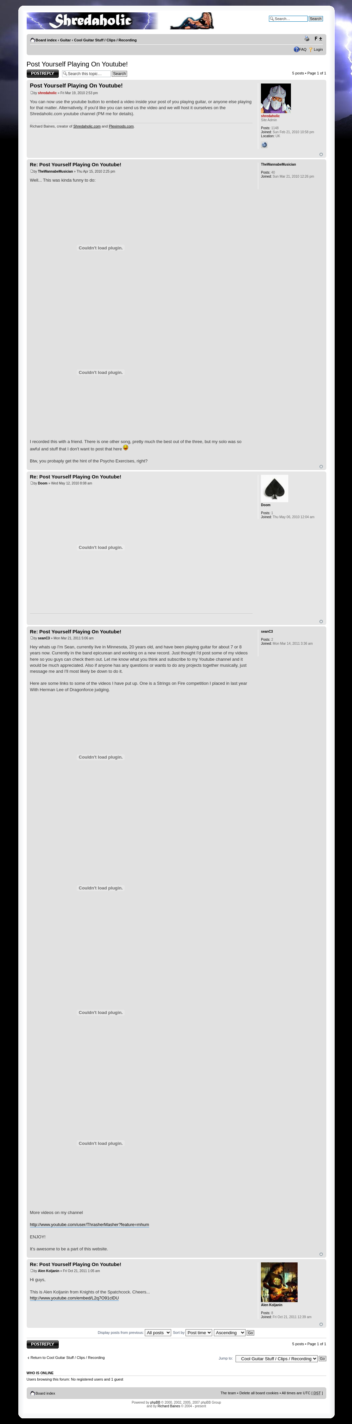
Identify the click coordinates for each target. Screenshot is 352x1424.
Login (318, 49)
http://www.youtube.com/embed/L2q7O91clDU (74, 1297)
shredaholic (47, 93)
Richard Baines (168, 1406)
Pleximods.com (121, 126)
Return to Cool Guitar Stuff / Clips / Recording (68, 1358)
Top (321, 154)
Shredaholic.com (87, 126)
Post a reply (43, 73)
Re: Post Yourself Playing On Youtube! (75, 164)
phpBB (155, 1402)
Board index (46, 40)
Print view (308, 39)
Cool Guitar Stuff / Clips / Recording (105, 40)
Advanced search (309, 24)
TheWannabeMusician (55, 171)
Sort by (192, 1333)
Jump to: (226, 1358)
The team (228, 1393)
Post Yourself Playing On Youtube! (77, 64)
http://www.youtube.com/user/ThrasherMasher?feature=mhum (89, 1224)
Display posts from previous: (134, 1333)
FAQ (303, 49)
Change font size (318, 39)
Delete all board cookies (258, 1393)
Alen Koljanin (48, 1271)
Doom (42, 483)
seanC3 (44, 638)
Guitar (65, 40)
